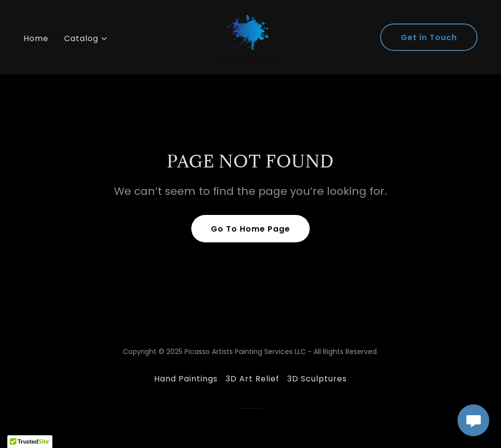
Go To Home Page (250, 229)
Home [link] (35, 38)
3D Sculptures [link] (317, 378)
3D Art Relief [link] (252, 378)
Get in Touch (429, 37)
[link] (250, 36)
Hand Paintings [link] (186, 378)
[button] (86, 39)
